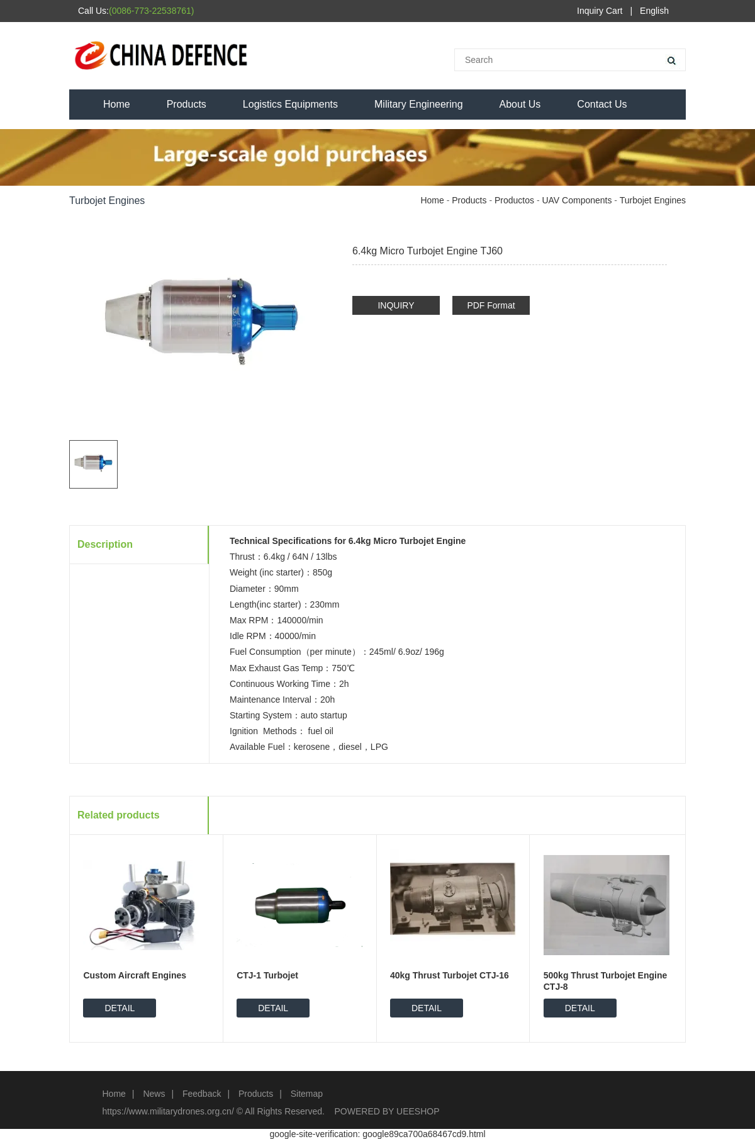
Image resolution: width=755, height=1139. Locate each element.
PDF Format (491, 305)
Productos (514, 200)
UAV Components (577, 200)
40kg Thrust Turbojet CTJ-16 (449, 975)
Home (116, 104)
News (154, 1094)
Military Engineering (418, 104)
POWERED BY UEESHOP (387, 1111)
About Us (520, 104)
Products (186, 104)
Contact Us (602, 104)
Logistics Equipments (290, 104)
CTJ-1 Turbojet (267, 975)
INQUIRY (396, 305)
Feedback (201, 1094)
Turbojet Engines (653, 200)
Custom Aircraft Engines (134, 975)
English (654, 11)
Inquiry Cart (599, 11)
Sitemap (307, 1094)
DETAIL (119, 1008)
